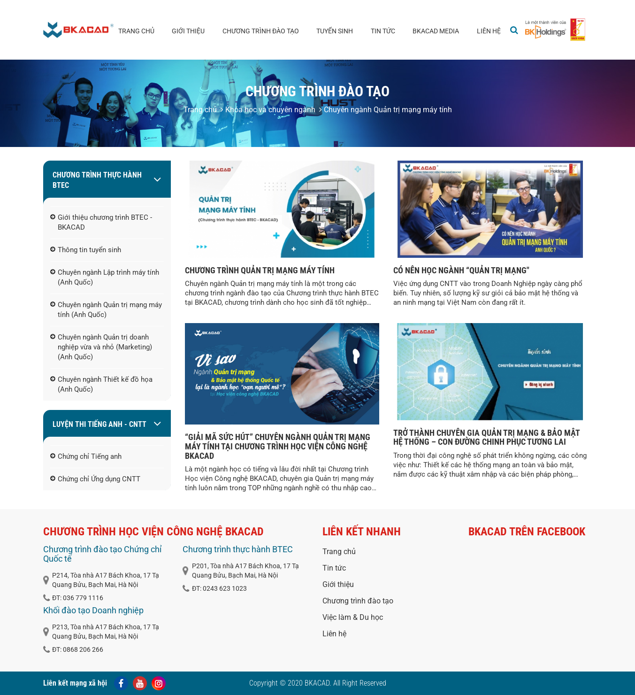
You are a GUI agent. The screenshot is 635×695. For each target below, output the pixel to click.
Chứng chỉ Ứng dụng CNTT (95, 479)
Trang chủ (136, 31)
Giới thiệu (188, 31)
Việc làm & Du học (352, 617)
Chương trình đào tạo (260, 31)
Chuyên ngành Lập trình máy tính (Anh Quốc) (104, 277)
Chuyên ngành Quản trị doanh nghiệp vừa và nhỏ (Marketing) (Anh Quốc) (101, 347)
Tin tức (383, 31)
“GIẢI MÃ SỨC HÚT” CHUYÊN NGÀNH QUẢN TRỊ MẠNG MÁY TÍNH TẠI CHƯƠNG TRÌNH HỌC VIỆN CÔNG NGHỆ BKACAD (277, 446)
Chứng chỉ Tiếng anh (86, 457)
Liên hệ (489, 31)
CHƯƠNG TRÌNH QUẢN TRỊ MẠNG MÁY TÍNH (260, 270)
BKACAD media (436, 31)
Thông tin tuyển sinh (85, 250)
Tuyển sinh (334, 31)
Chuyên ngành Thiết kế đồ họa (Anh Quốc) (101, 384)
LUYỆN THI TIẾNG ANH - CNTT (99, 424)
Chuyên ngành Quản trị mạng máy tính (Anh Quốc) (106, 310)
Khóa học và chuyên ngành (268, 109)
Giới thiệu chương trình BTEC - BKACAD (101, 222)
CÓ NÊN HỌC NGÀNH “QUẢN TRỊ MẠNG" (461, 270)
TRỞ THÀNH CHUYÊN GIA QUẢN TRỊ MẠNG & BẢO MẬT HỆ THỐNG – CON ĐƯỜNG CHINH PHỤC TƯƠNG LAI (486, 437)
